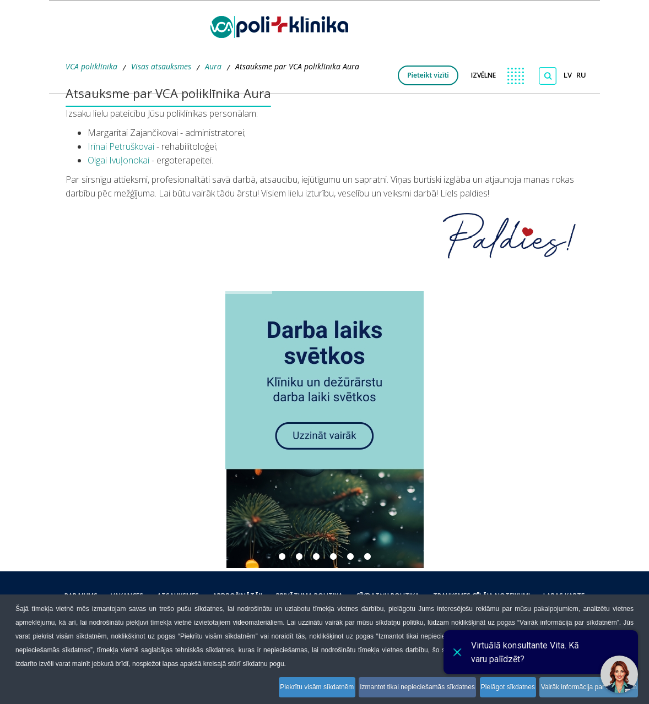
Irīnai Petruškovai (121, 146)
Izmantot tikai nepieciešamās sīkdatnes (394, 689)
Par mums (109, 596)
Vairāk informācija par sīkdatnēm (586, 689)
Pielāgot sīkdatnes (495, 689)
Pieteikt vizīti (428, 75)
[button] (324, 429)
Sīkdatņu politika (375, 596)
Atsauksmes (191, 596)
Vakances (148, 596)
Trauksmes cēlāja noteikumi (461, 596)
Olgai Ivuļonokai (118, 160)
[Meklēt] (547, 76)
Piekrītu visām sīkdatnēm (283, 689)
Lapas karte (535, 596)
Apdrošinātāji (242, 596)
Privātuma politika (305, 596)
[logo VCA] (283, 25)
